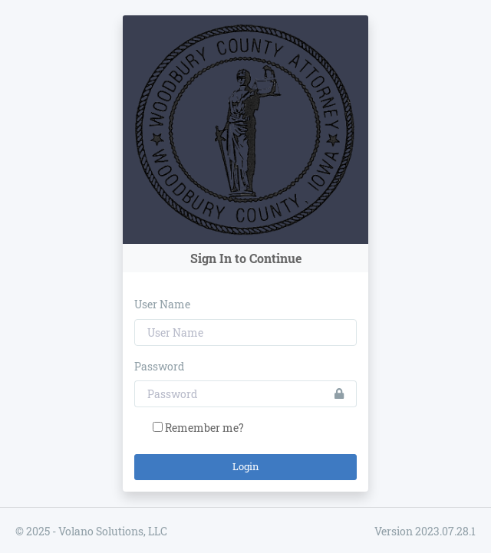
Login (245, 466)
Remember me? (204, 427)
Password (159, 366)
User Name (162, 304)
